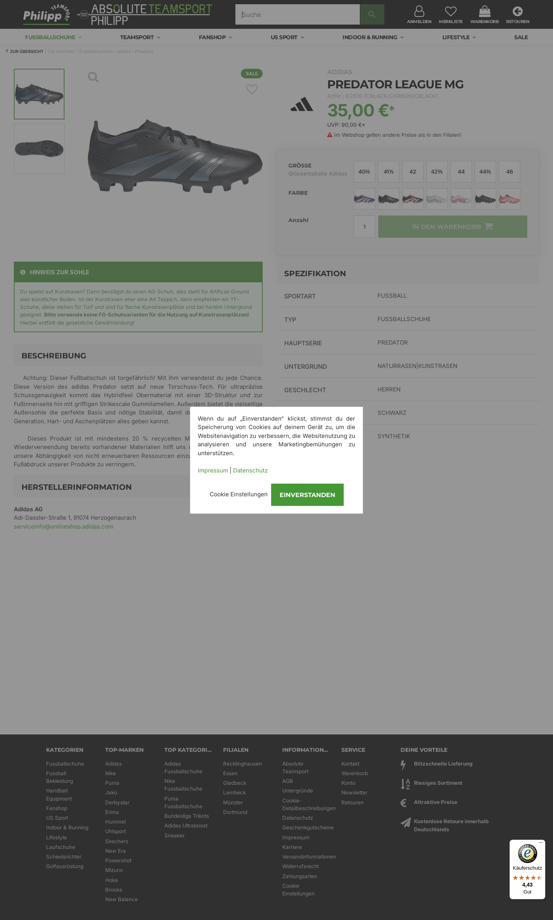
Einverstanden (307, 495)
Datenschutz (250, 470)
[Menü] (540, 844)
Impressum (213, 470)
